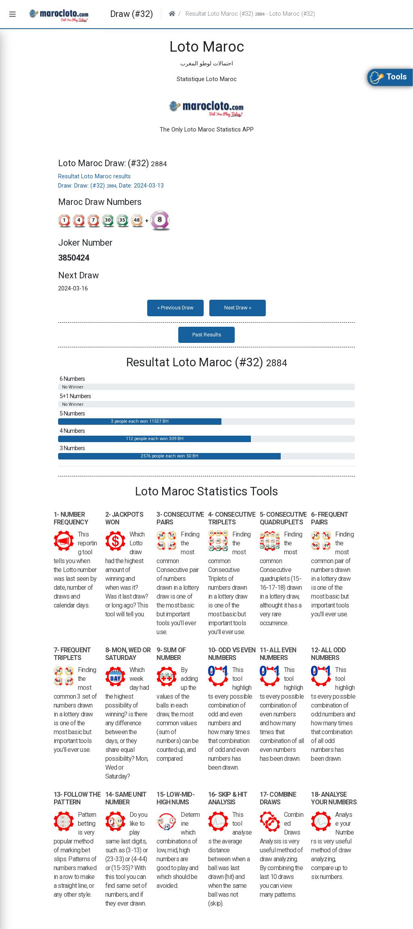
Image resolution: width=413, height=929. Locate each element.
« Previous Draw (175, 308)
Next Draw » (237, 308)
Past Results (206, 335)
